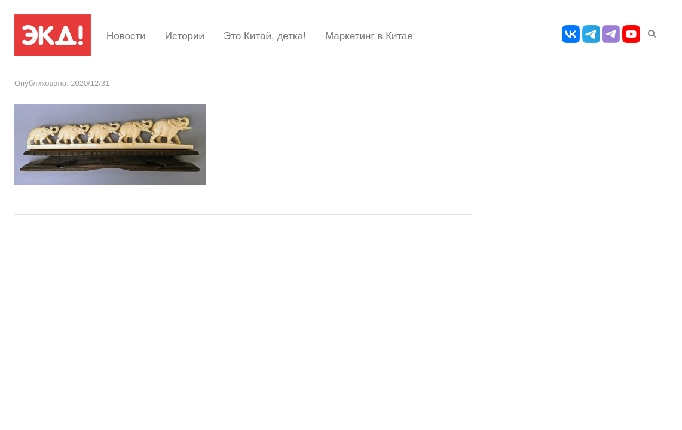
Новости (126, 36)
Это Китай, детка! (265, 36)
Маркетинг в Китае (369, 36)
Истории (184, 36)
